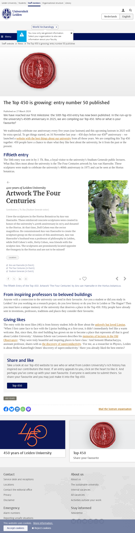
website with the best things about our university (43, 138)
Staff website (8, 43)
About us (76, 479)
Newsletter (77, 513)
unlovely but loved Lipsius (110, 324)
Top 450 (17, 385)
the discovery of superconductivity (61, 343)
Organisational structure (52, 3)
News (20, 43)
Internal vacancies (80, 489)
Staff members (34, 3)
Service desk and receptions (19, 479)
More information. (43, 523)
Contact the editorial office (18, 489)
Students (22, 3)
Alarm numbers (12, 513)
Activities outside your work (86, 500)
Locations (9, 484)
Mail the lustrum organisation (115, 409)
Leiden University (9, 3)
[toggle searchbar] (130, 10)
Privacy (7, 495)
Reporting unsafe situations (18, 518)
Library (68, 3)
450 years (10, 398)
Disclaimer (9, 500)
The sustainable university (85, 484)
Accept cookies (15, 528)
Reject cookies (42, 528)
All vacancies (78, 495)
